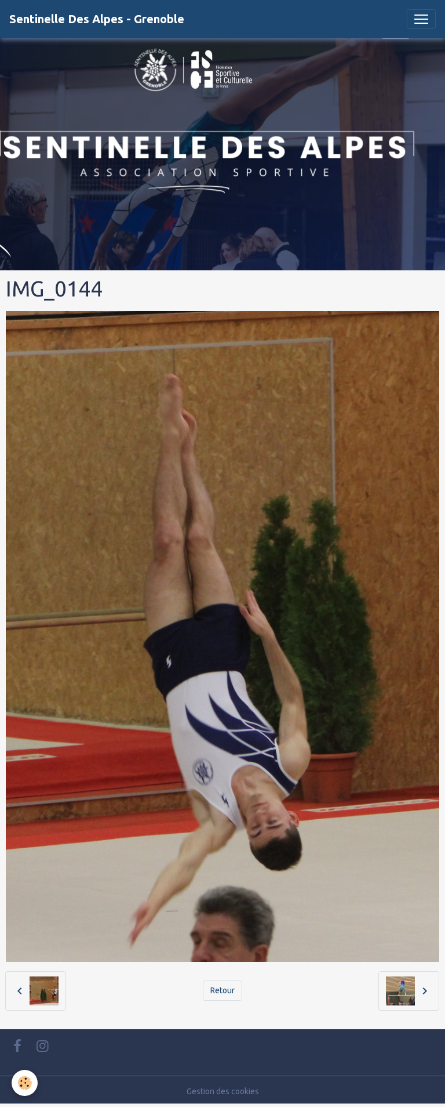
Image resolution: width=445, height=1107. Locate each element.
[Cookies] (25, 1083)
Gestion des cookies (223, 1091)
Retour (222, 990)
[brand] (96, 19)
